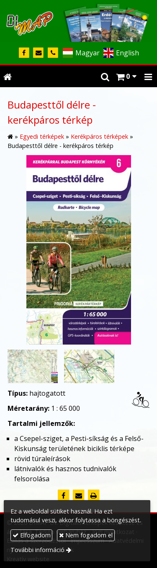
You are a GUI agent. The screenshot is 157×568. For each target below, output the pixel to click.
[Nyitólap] (78, 21)
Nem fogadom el (86, 535)
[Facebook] (24, 53)
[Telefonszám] (53, 53)
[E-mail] (39, 53)
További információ (37, 550)
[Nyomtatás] (93, 495)
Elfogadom (32, 535)
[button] (148, 76)
